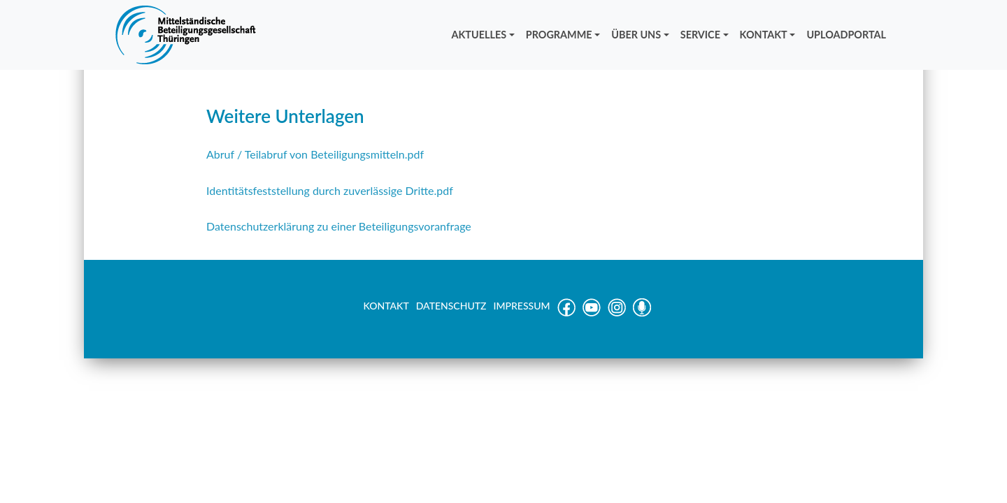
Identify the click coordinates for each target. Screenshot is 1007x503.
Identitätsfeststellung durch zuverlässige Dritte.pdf (329, 190)
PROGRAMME (559, 35)
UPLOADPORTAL (846, 35)
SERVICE (700, 35)
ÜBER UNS (636, 35)
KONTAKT (763, 35)
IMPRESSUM (522, 306)
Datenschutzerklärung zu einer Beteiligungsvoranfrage (338, 226)
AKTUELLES (479, 35)
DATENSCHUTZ (451, 306)
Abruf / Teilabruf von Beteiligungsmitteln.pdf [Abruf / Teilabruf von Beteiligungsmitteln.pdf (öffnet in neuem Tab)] (315, 154)
